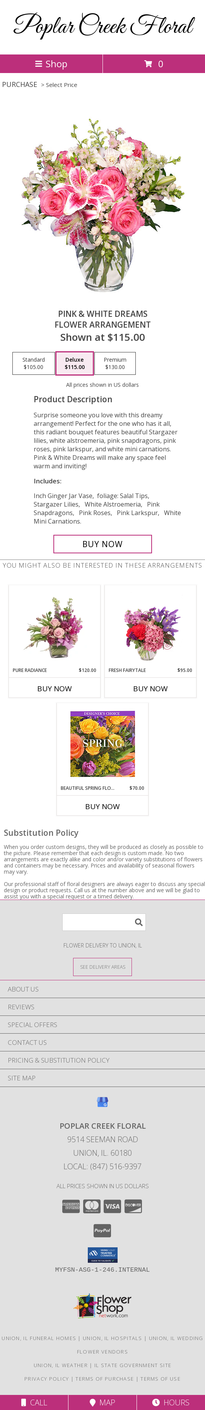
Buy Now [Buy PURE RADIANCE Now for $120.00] (54, 689)
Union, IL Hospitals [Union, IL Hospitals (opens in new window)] (112, 1338)
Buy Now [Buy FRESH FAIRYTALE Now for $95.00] (150, 689)
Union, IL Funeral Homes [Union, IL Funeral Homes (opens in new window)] (39, 1338)
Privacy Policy (46, 1378)
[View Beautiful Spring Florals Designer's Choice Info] (102, 744)
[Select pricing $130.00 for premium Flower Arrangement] (115, 363)
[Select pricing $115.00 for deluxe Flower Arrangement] (74, 363)
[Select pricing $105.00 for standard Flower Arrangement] (34, 363)
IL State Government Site (132, 1365)
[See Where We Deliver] (102, 966)
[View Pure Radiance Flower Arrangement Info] (54, 626)
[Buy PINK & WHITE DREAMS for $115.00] (102, 544)
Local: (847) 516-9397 (102, 1166)
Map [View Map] (102, 1402)
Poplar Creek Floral (102, 27)
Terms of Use (160, 1378)
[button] (103, 1255)
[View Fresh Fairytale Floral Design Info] (150, 626)
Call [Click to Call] (34, 1402)
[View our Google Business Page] (102, 1105)
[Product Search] (104, 922)
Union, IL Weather (61, 1365)
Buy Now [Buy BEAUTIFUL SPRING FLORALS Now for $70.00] (102, 806)
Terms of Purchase (104, 1378)
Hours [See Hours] (171, 1402)
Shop (51, 63)
